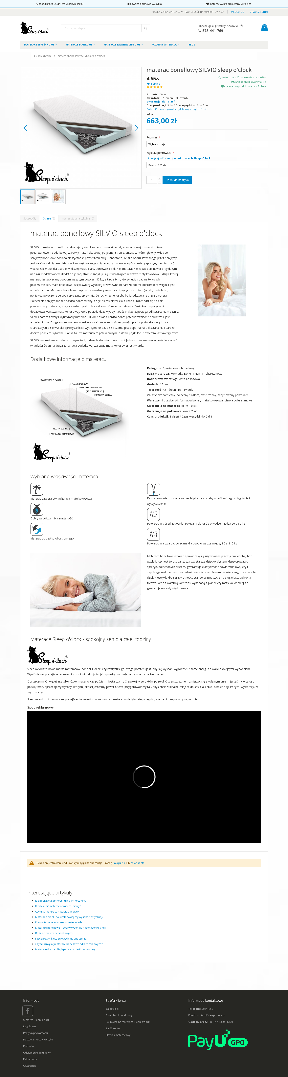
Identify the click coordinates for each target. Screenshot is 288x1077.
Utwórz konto (259, 11)
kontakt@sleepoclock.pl (211, 1015)
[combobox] (105, 28)
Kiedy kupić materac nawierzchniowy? (58, 906)
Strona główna (43, 55)
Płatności (28, 1046)
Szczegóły (29, 218)
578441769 (206, 1008)
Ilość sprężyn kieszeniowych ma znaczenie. (61, 938)
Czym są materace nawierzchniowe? (57, 911)
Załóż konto (137, 863)
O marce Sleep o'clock (36, 1020)
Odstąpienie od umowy (37, 1052)
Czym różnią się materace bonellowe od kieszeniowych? (68, 944)
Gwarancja (29, 1065)
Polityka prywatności (35, 1033)
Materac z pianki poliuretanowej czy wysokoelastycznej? (69, 917)
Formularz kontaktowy (119, 1015)
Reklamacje (30, 1059)
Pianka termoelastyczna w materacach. (58, 922)
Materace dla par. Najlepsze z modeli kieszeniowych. (67, 949)
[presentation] (29, 218)
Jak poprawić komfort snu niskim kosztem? (60, 900)
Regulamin (29, 1026)
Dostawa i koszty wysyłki (38, 1039)
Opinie (49, 218)
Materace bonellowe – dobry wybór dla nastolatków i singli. (70, 927)
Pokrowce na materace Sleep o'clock (128, 1022)
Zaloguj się (237, 11)
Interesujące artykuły (78, 218)
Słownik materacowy (118, 1035)
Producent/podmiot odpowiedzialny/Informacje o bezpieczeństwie (176, 109)
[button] (25, 128)
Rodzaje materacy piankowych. (54, 933)
